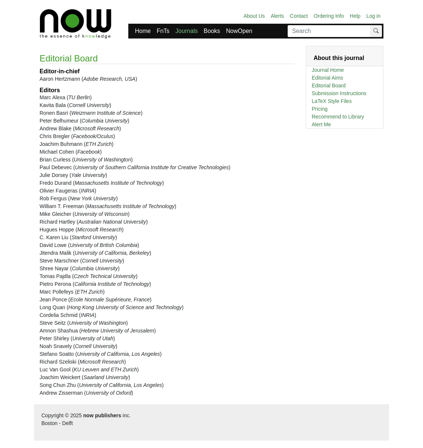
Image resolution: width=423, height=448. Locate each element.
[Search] (329, 31)
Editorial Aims (327, 78)
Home (143, 31)
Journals (186, 31)
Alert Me (321, 124)
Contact (299, 16)
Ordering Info (329, 16)
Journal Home (328, 70)
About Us (254, 16)
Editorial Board (329, 85)
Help (355, 16)
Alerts (277, 16)
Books (212, 31)
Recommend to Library (338, 117)
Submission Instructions (339, 93)
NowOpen (239, 31)
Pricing (320, 109)
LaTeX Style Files (332, 101)
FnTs (163, 31)
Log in (373, 16)
